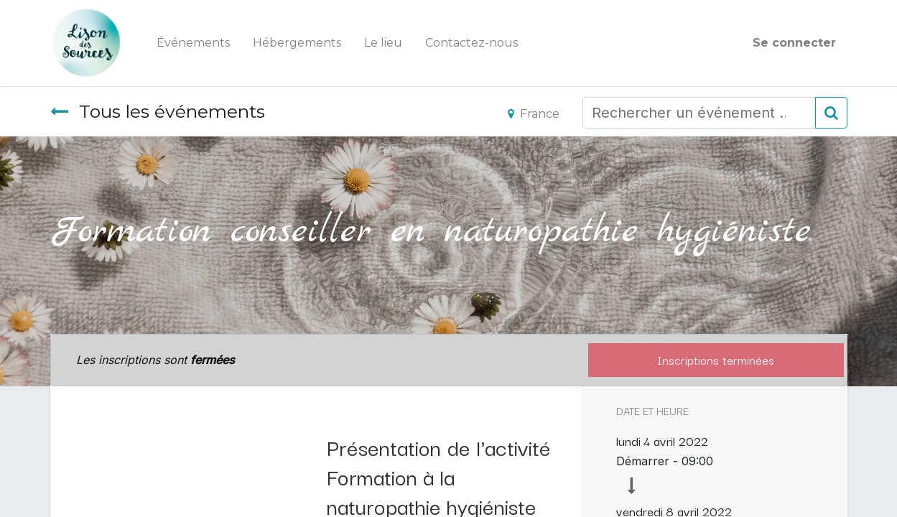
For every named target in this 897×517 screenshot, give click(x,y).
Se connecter (794, 43)
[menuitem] (193, 43)
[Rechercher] (831, 113)
